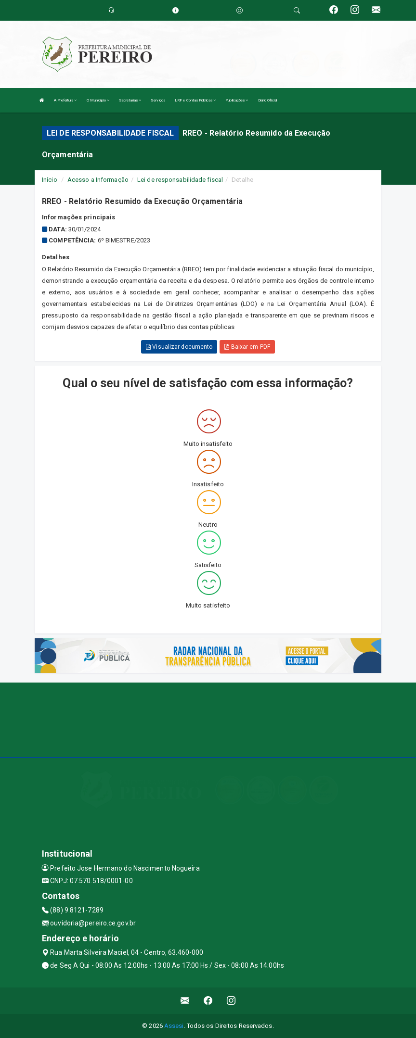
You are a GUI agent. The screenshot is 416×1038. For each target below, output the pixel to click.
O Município (98, 100)
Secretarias (130, 100)
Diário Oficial (267, 100)
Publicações (236, 100)
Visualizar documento (179, 346)
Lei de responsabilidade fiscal (180, 179)
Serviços (158, 100)
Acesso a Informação (98, 179)
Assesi (174, 1025)
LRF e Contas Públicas (195, 100)
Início (49, 179)
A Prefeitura (65, 100)
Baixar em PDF (247, 346)
